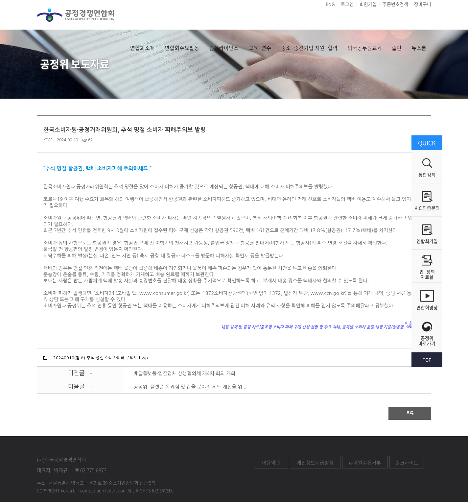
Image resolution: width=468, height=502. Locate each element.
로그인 (347, 4)
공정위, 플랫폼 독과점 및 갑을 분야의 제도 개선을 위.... (190, 386)
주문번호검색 (395, 4)
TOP (427, 359)
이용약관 (271, 462)
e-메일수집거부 (365, 462)
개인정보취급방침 (315, 462)
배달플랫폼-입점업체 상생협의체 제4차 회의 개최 (184, 373)
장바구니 (422, 4)
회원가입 (368, 4)
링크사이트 (406, 462)
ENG (330, 4)
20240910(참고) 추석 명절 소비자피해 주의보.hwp (100, 358)
